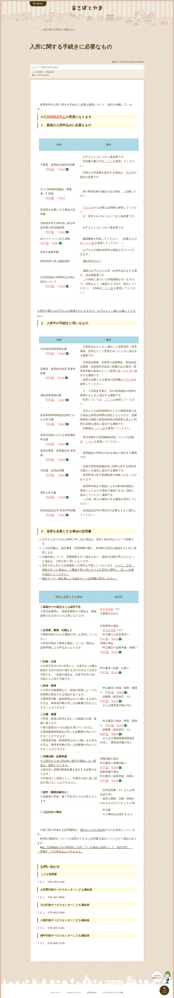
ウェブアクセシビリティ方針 (113, 992)
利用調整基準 (53, 117)
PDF (48, 169)
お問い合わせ (91, 992)
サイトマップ (55, 992)
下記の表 (88, 207)
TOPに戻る (164, 991)
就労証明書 (106, 609)
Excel (62, 169)
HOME (34, 30)
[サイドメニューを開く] (38, 3)
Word (62, 197)
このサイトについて (74, 992)
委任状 (130, 172)
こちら (108, 161)
